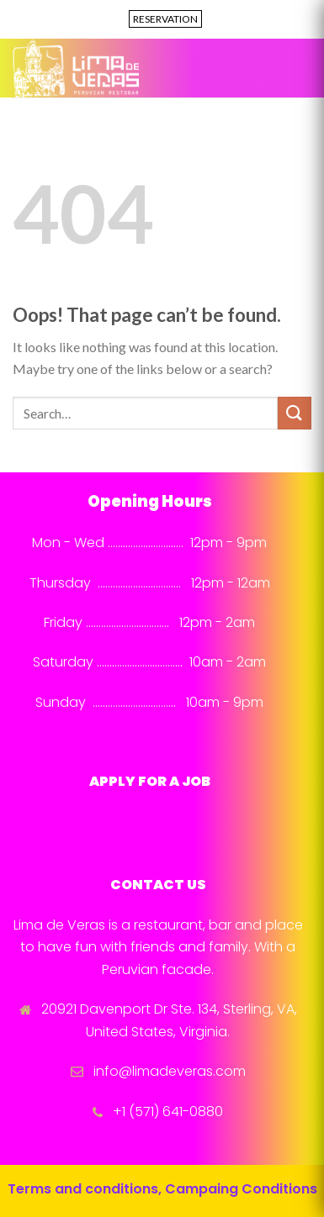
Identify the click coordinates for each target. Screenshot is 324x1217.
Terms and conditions (83, 1189)
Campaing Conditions (241, 1189)
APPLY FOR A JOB (149, 781)
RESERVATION (165, 19)
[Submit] (294, 413)
